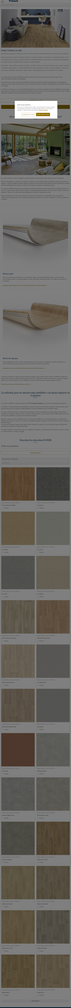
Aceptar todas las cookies (43, 114)
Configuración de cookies (28, 114)
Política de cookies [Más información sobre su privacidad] (43, 110)
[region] (36, 110)
